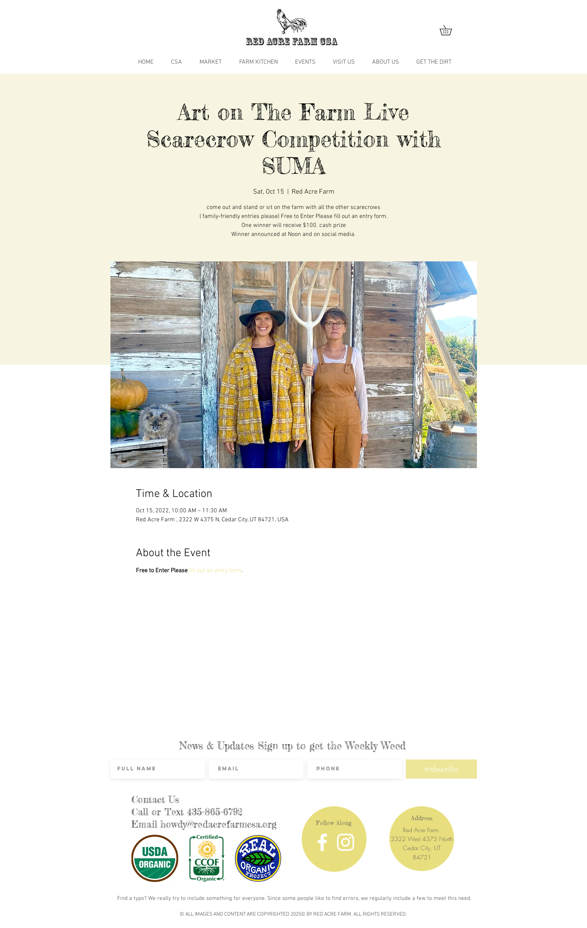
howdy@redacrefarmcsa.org (219, 824)
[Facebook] (322, 842)
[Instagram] (345, 842)
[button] (451, 30)
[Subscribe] (441, 769)
